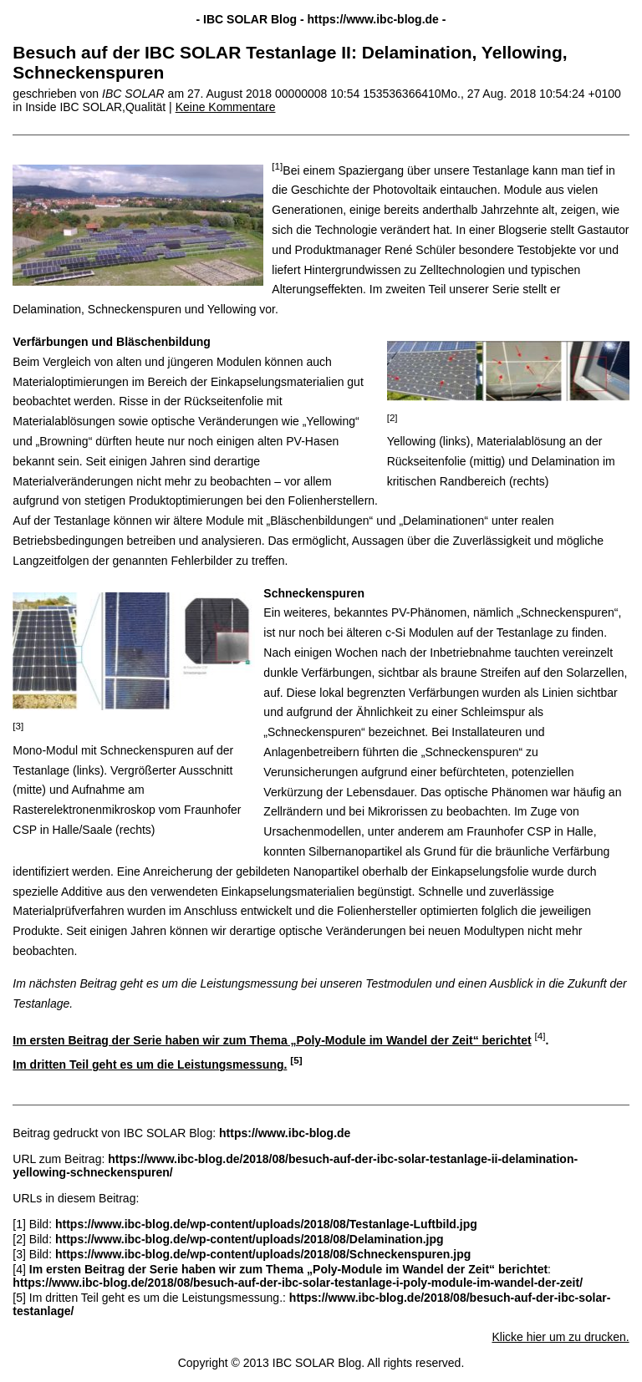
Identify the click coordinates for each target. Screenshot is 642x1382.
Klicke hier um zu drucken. (560, 1337)
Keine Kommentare (226, 107)
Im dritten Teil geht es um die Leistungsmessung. (150, 1064)
